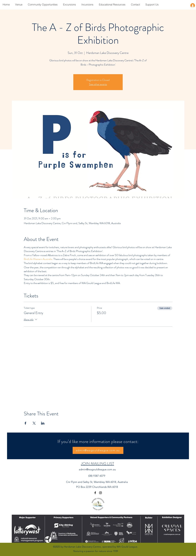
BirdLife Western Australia (38, 259)
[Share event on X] (34, 423)
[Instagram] (100, 493)
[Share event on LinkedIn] (42, 423)
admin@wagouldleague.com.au (97, 469)
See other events (98, 84)
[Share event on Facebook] (25, 423)
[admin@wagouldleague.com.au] (98, 450)
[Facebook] (95, 493)
